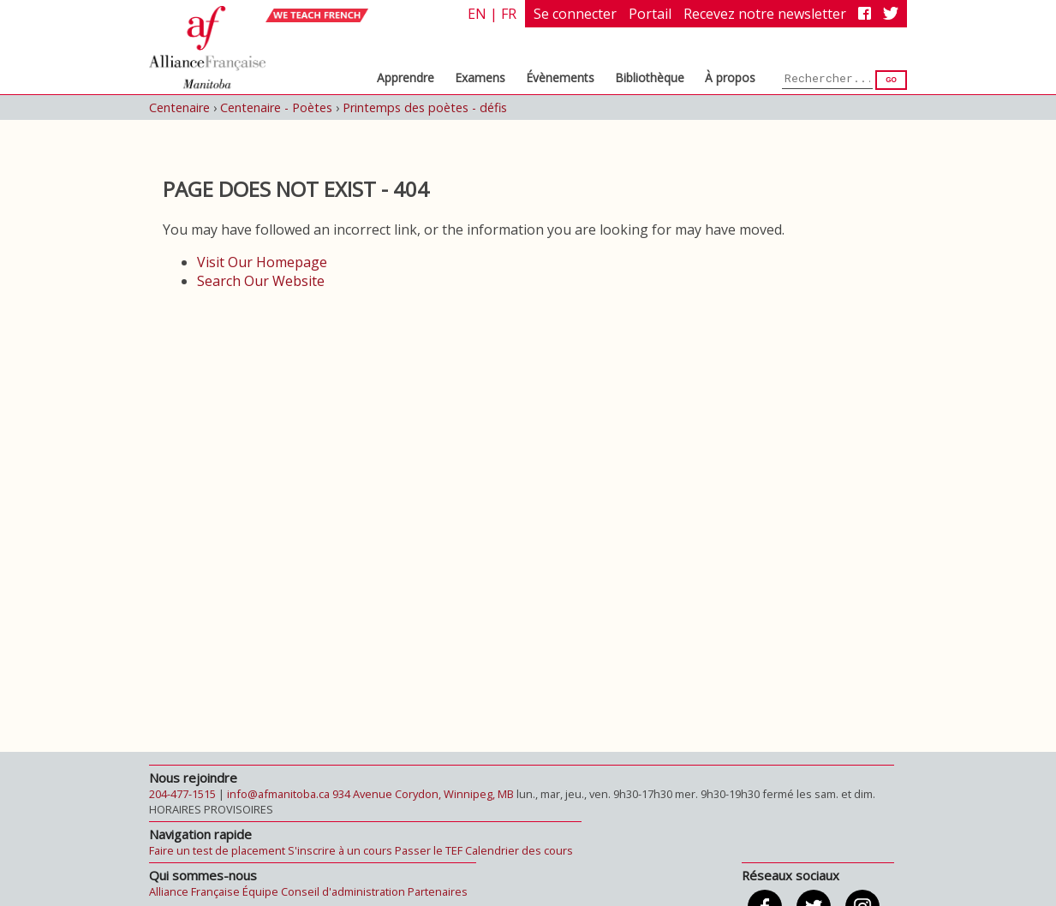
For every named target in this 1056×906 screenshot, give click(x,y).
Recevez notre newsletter (764, 13)
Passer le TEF (428, 850)
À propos (730, 77)
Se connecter (575, 13)
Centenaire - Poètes (276, 107)
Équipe (260, 891)
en (477, 13)
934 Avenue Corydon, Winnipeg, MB (423, 794)
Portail (650, 13)
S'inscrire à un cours (340, 850)
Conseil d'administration (343, 891)
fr (508, 13)
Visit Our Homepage (262, 262)
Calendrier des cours (519, 850)
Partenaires (438, 891)
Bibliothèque (649, 77)
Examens (480, 77)
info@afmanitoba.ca (278, 794)
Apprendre (405, 77)
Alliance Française (194, 891)
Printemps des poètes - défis (425, 107)
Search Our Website (261, 280)
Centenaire (179, 107)
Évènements (560, 77)
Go (891, 80)
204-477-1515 (182, 794)
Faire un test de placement (217, 850)
